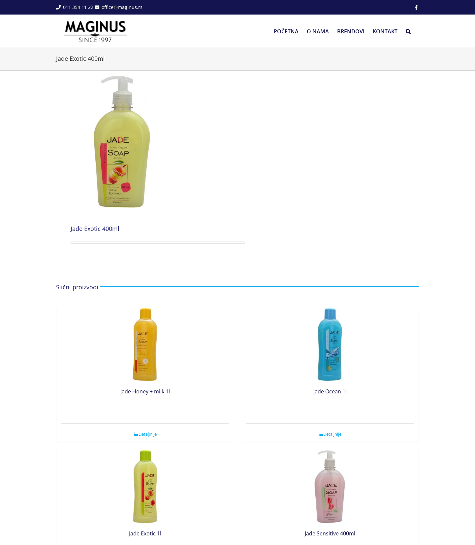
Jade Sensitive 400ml (330, 533)
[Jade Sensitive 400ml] (330, 486)
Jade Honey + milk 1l (145, 391)
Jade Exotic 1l (145, 533)
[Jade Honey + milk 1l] (145, 344)
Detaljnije (148, 434)
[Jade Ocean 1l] (330, 344)
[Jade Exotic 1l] (145, 486)
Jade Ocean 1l (330, 391)
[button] (408, 31)
